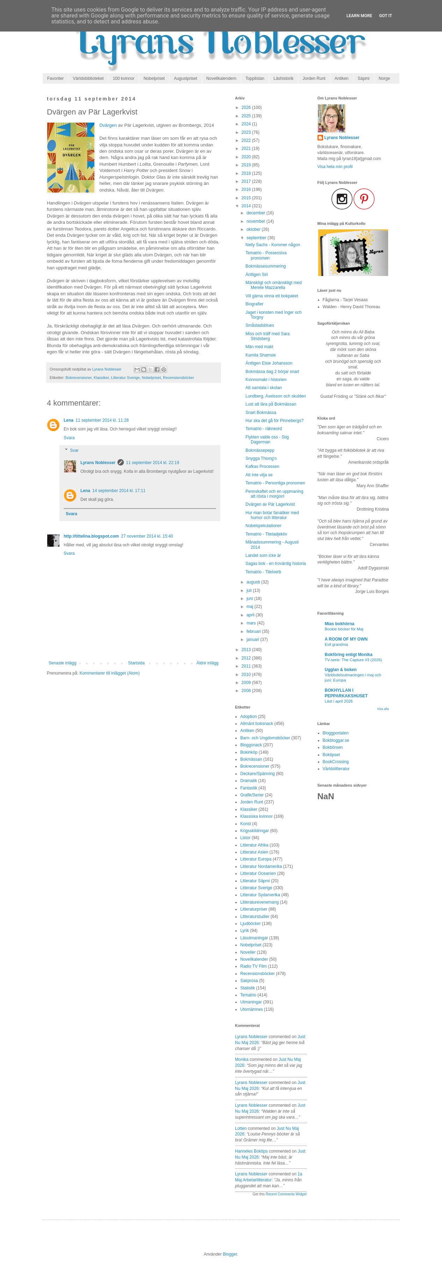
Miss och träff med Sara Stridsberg (267, 336)
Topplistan (254, 78)
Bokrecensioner (79, 377)
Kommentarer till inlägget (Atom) (109, 673)
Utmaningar (251, 1002)
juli (250, 590)
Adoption (248, 716)
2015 (247, 197)
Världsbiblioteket (88, 78)
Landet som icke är (263, 555)
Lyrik (244, 930)
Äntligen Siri (256, 274)
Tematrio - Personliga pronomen (275, 483)
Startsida (136, 663)
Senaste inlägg (62, 663)
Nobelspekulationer (263, 525)
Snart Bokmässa (260, 412)
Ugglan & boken (341, 669)
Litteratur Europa (255, 859)
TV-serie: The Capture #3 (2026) (353, 660)
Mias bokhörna (340, 623)
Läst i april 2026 (339, 701)
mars (252, 623)
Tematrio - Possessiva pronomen (265, 255)
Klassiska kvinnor (256, 816)
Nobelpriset (154, 78)
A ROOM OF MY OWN (346, 639)
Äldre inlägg (208, 663)
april (251, 615)
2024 (247, 124)
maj (251, 606)
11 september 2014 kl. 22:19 (152, 462)
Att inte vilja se (258, 474)
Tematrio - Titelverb (263, 571)
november (256, 221)
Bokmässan (251, 759)
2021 (247, 148)
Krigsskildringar (254, 830)
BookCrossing (336, 761)
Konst (245, 823)
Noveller (248, 952)
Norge (384, 78)
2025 (247, 115)
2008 (247, 690)
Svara (69, 437)
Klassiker (101, 377)
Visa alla (383, 709)
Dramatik (248, 780)
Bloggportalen (336, 733)
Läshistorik (283, 78)
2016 (247, 189)
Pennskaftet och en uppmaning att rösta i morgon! (274, 494)
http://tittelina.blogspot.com (91, 536)
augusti (254, 582)
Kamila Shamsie (260, 355)
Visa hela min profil (335, 166)
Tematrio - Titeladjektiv (266, 534)
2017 (247, 181)
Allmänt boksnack (256, 723)
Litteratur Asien (254, 852)
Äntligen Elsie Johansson (268, 363)
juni (250, 598)
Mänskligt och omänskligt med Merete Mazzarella (273, 285)
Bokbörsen (333, 747)
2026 (247, 107)
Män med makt (259, 346)
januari (253, 639)
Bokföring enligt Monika (349, 654)
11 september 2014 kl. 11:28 (102, 420)
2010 (247, 674)
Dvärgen (108, 125)
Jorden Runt (313, 78)
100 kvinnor (123, 78)
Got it (385, 15)
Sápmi (364, 78)
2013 (247, 649)
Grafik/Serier (252, 795)
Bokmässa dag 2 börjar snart (272, 371)
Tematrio (248, 995)
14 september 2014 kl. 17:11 (118, 490)
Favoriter (55, 78)
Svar (74, 450)
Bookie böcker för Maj (344, 629)
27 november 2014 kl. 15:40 (147, 536)
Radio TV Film (253, 966)
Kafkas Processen (262, 466)
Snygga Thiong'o (261, 458)
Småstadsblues (259, 325)
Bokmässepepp (260, 450)
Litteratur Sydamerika (260, 894)
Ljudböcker (250, 923)
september (257, 237)
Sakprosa (249, 980)
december (256, 212)
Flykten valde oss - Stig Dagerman (267, 439)
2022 (247, 140)
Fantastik (248, 788)
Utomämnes (251, 1009)
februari (254, 631)
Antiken (342, 78)
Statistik (247, 988)
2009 (247, 682)
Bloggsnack (251, 744)
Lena (68, 420)
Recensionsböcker (178, 377)
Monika (242, 1059)
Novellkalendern (221, 78)
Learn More (359, 15)
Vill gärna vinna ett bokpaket (271, 295)
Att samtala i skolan (263, 387)
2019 (247, 165)
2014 (247, 205)
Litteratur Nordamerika (261, 866)
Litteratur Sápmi (255, 880)
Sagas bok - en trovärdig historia (275, 563)
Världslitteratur (336, 768)
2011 (247, 666)
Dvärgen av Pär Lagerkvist (270, 504)
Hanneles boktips (251, 1151)
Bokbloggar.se (336, 740)
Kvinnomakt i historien (265, 379)
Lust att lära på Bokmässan (270, 404)
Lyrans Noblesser (97, 462)
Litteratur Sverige (125, 377)
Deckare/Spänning (257, 773)
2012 (247, 658)
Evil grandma (336, 644)
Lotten (241, 1128)
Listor (245, 837)
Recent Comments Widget (286, 1194)
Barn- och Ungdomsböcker (265, 737)
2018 (247, 173)
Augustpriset (185, 78)
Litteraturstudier (254, 916)
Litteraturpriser (253, 909)
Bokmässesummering (265, 266)
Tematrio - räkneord (263, 428)
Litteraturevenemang (259, 902)
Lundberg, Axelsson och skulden (275, 396)
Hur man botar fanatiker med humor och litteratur (272, 515)
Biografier (254, 304)
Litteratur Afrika (254, 845)
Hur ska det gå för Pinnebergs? (274, 420)
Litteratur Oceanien (258, 873)
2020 (247, 156)
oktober (254, 229)
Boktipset (331, 754)
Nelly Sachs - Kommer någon (272, 244)
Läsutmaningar (254, 937)
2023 (247, 132)
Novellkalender (254, 959)
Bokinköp (248, 752)
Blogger (230, 1254)
